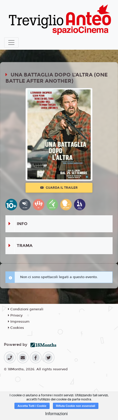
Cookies (16, 328)
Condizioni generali (25, 309)
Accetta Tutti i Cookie (32, 405)
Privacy (15, 315)
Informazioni (56, 414)
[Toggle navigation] (11, 42)
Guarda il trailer (59, 188)
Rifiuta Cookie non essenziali (75, 405)
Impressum (18, 322)
